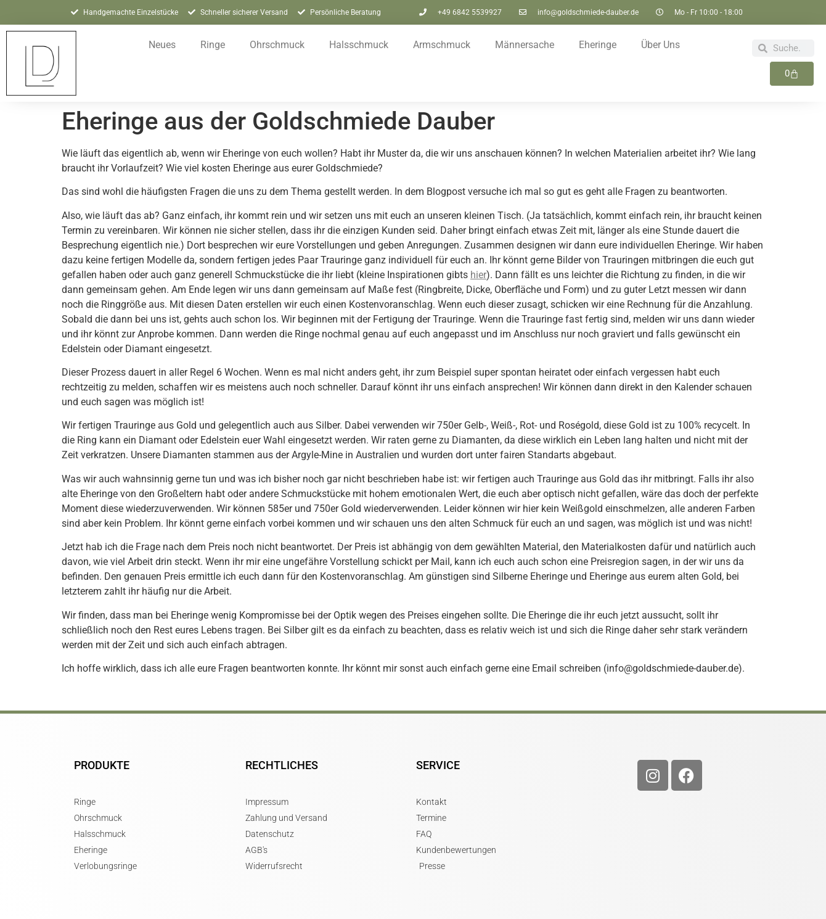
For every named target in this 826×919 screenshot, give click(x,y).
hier (478, 275)
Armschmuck (441, 45)
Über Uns (660, 45)
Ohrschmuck (277, 45)
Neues (162, 45)
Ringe (212, 45)
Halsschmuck (358, 45)
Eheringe (597, 45)
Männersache (524, 45)
